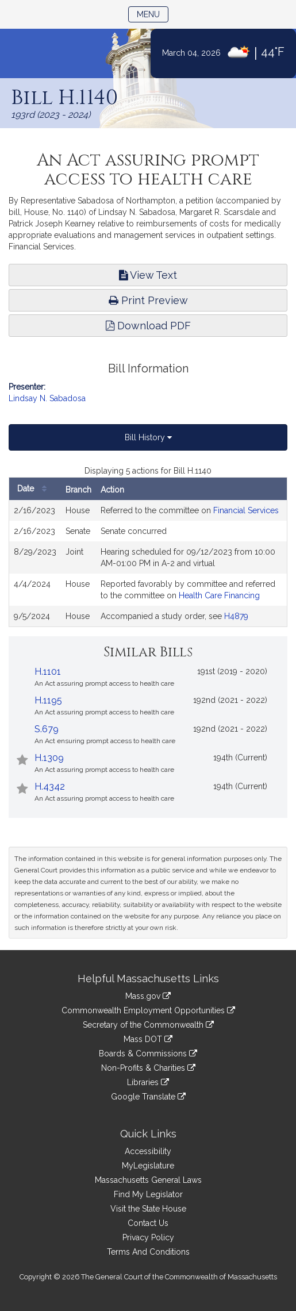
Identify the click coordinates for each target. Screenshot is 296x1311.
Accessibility (148, 1151)
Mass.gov (148, 996)
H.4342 (49, 786)
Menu (152, 13)
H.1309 (49, 757)
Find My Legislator (148, 1194)
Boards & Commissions (148, 1053)
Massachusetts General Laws (148, 1180)
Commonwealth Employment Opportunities (148, 1010)
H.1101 (47, 671)
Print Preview (148, 300)
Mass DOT (148, 1039)
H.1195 (48, 700)
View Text (148, 275)
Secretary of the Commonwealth (148, 1024)
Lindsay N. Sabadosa (47, 398)
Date (34, 488)
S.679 (46, 729)
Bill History (148, 437)
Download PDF (148, 326)
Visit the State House (148, 1208)
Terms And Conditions (148, 1251)
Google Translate (148, 1096)
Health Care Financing (219, 595)
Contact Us (148, 1223)
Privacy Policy (148, 1237)
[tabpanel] (148, 546)
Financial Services (246, 510)
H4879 (236, 616)
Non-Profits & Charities (148, 1067)
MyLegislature (148, 1165)
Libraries (148, 1082)
